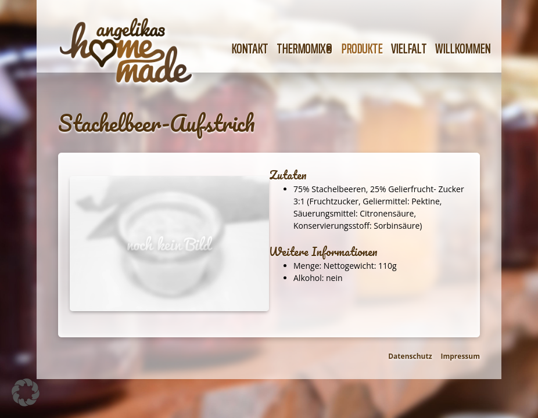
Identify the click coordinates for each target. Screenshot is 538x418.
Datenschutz (410, 356)
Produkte (361, 49)
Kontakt (249, 49)
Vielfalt (408, 49)
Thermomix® (304, 49)
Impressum (460, 356)
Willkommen (462, 49)
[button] (25, 392)
